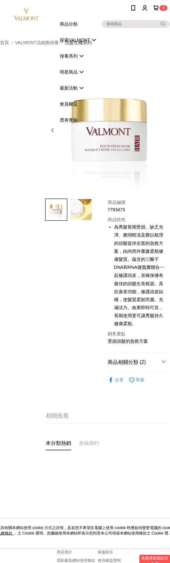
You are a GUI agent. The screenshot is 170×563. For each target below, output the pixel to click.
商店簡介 (64, 552)
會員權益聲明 (109, 560)
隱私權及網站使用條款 (76, 560)
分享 (116, 380)
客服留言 (105, 552)
